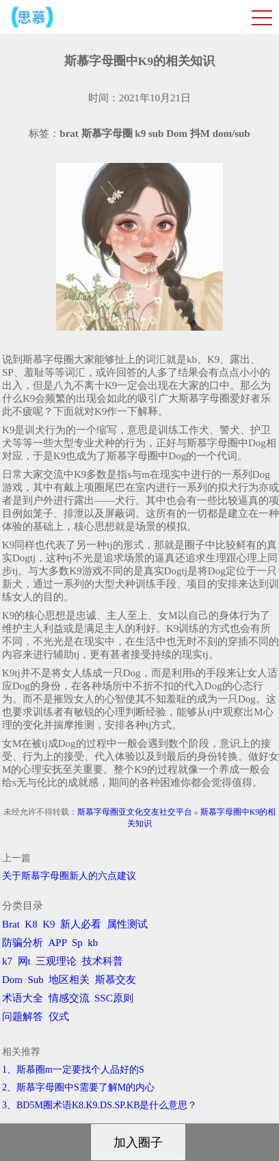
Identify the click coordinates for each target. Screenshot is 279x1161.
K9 (48, 924)
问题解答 (22, 1016)
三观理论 (56, 961)
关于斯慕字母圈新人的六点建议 (69, 876)
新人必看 (80, 924)
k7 (7, 961)
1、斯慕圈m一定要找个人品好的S (73, 1069)
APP (58, 942)
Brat (11, 924)
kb (93, 942)
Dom (12, 979)
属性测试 (127, 924)
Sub (36, 979)
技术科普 (102, 961)
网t (24, 961)
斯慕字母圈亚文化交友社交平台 (134, 812)
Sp (77, 942)
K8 (31, 924)
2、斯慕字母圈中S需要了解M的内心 (78, 1087)
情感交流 (69, 998)
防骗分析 (22, 942)
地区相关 (69, 979)
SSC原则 (113, 998)
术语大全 (22, 998)
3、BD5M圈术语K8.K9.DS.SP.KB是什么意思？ (99, 1105)
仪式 (59, 1016)
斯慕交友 (115, 979)
